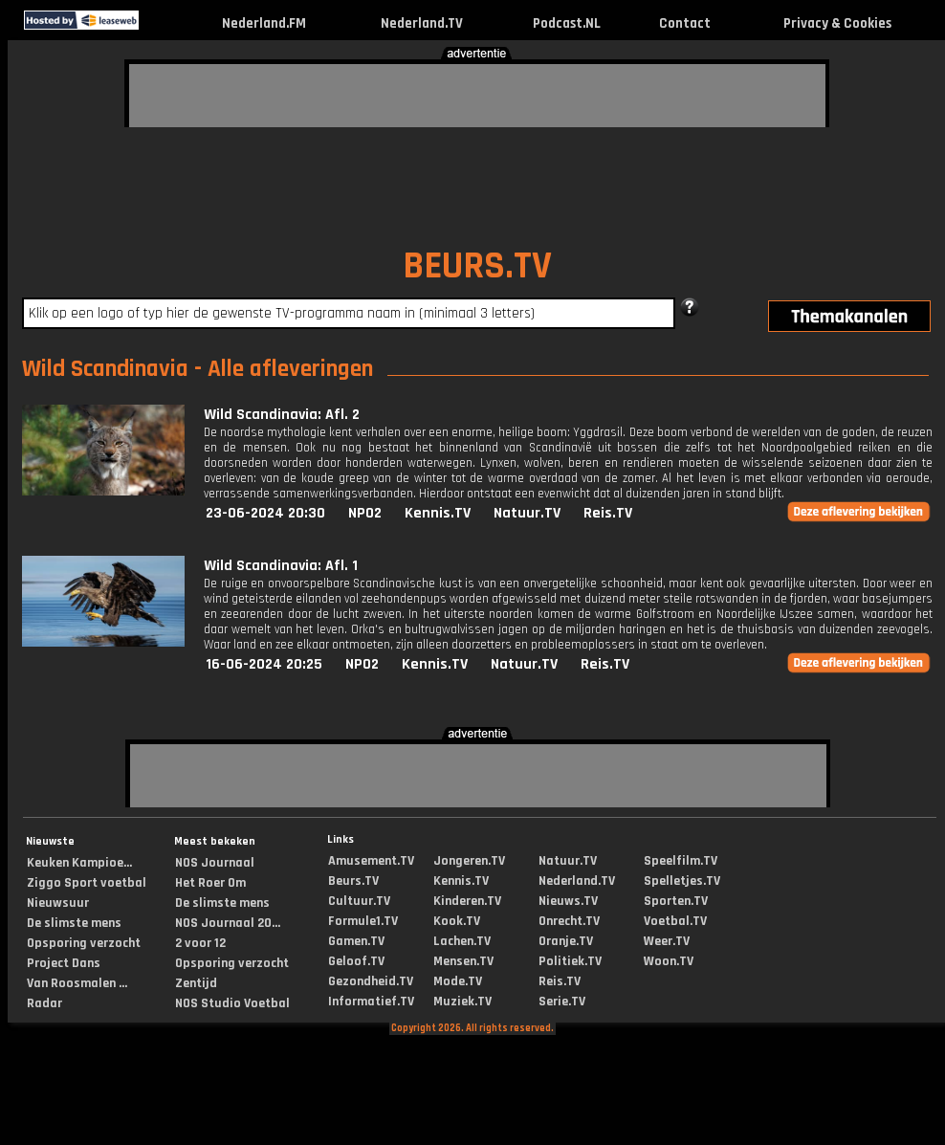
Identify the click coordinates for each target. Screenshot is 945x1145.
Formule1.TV (363, 921)
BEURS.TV (477, 266)
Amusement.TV (371, 861)
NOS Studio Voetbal (232, 1003)
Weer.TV (667, 941)
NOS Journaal (214, 862)
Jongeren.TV (469, 861)
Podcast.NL (567, 23)
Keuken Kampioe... (79, 862)
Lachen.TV (462, 941)
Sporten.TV (676, 901)
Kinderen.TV (467, 901)
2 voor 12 (200, 943)
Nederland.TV (422, 23)
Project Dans (63, 963)
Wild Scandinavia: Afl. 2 (282, 415)
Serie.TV (561, 1001)
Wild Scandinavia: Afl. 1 (281, 566)
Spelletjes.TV (682, 881)
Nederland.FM (264, 23)
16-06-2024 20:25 (264, 664)
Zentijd (196, 983)
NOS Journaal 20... (227, 923)
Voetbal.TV (675, 921)
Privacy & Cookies (837, 23)
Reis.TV (607, 513)
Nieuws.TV (568, 901)
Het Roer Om (210, 883)
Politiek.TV (570, 961)
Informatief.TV (371, 1001)
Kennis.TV (438, 513)
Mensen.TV (463, 961)
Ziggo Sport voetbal (86, 883)
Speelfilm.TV (680, 861)
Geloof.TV (356, 961)
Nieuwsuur (58, 903)
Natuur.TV (527, 513)
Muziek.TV (462, 1001)
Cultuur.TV (359, 901)
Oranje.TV (565, 941)
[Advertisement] (244, 92)
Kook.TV (456, 921)
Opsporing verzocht (84, 943)
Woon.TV (668, 961)
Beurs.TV (353, 881)
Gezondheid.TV (370, 981)
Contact (685, 23)
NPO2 (365, 513)
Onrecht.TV (569, 921)
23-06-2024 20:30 (265, 513)
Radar (44, 1003)
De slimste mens (74, 923)
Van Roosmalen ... (77, 983)
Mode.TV (457, 981)
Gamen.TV (356, 941)
